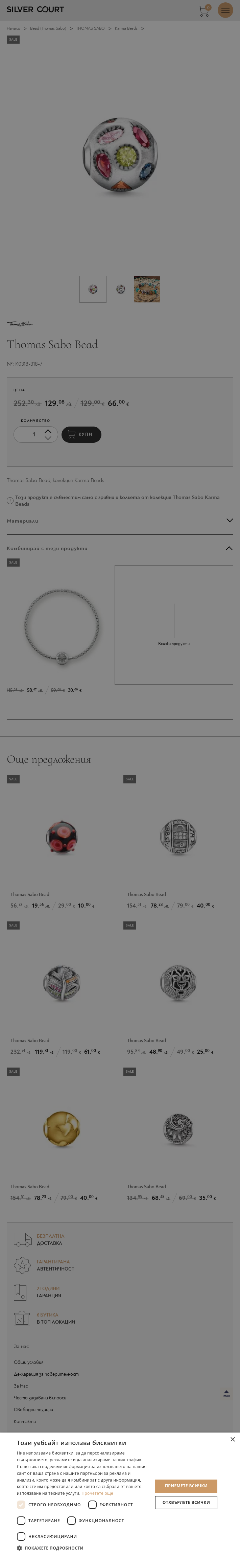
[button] (83, 1547)
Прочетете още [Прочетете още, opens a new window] (97, 1493)
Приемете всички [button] (186, 1486)
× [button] (232, 1439)
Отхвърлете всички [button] (186, 1502)
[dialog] (120, 778)
